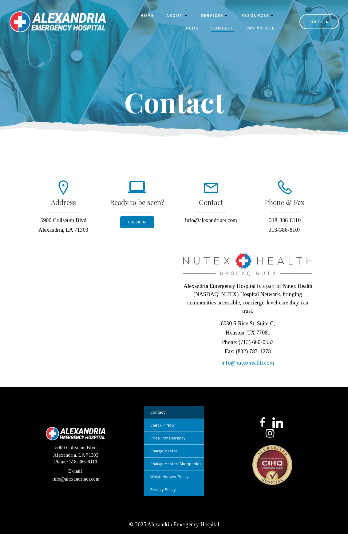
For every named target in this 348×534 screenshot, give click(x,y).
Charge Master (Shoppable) (174, 463)
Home (147, 15)
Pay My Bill (260, 28)
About (177, 15)
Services (215, 15)
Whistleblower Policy (169, 476)
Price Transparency (168, 438)
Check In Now (162, 425)
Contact (222, 28)
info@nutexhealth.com (248, 362)
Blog (192, 28)
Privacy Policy (163, 489)
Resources (258, 15)
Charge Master (163, 451)
